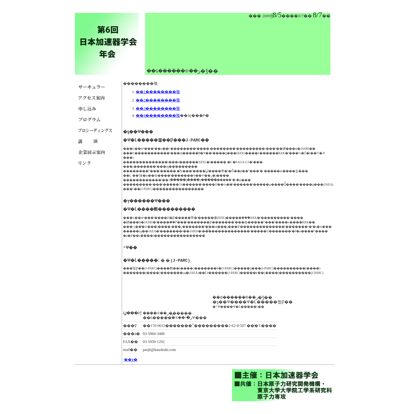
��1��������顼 (158, 92)
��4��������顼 (158, 115)
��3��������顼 (158, 108)
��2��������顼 (158, 100)
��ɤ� (130, 359)
